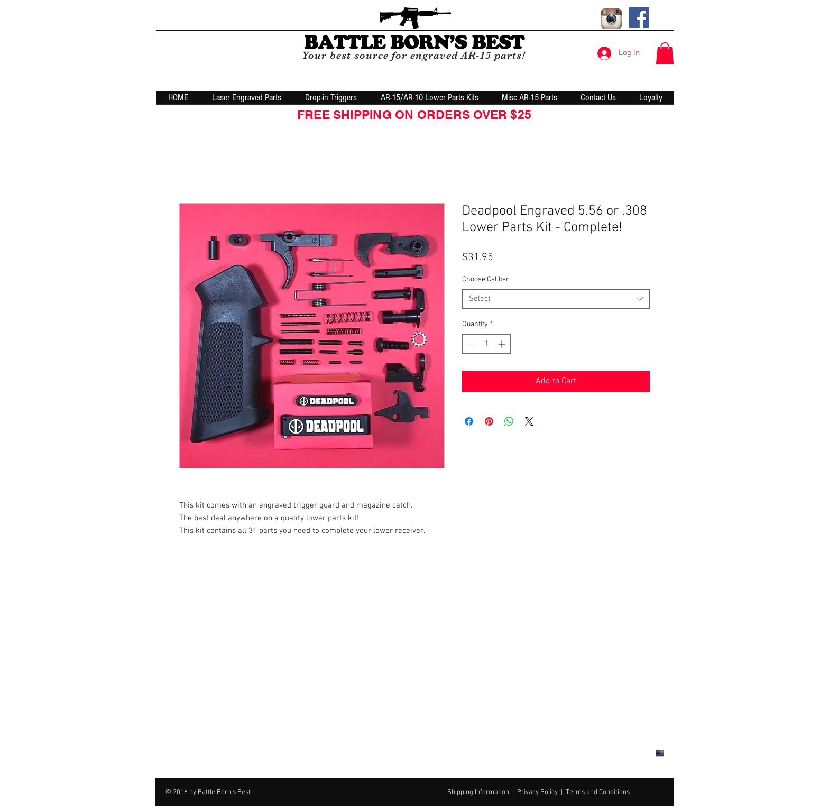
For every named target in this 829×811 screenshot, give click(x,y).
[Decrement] (470, 344)
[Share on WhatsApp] (509, 421)
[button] (665, 53)
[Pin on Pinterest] (489, 421)
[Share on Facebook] (469, 421)
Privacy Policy (537, 792)
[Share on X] (529, 421)
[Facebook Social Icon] (639, 17)
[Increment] (502, 344)
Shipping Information (478, 792)
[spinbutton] (486, 344)
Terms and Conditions (598, 792)
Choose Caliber (485, 279)
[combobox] (556, 299)
